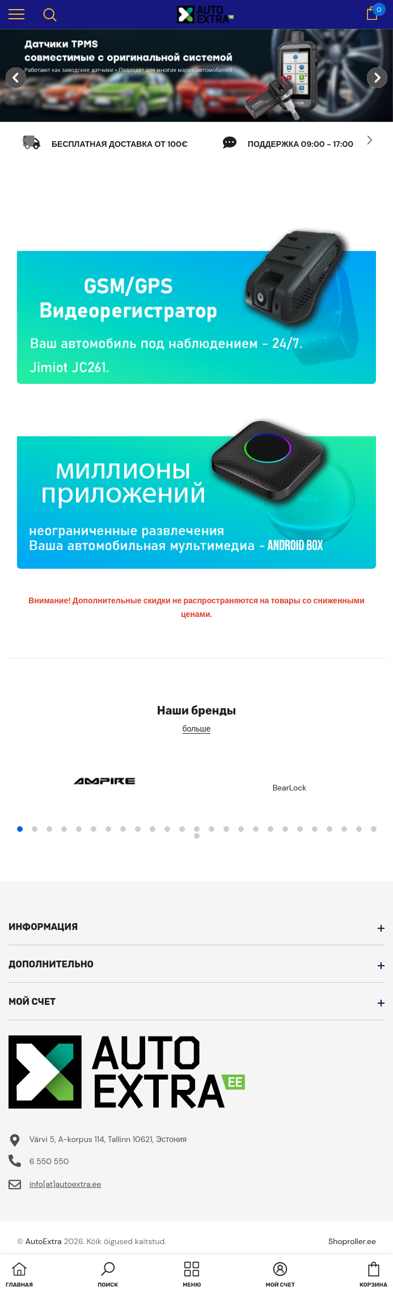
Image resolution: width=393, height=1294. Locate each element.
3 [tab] (49, 829)
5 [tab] (79, 829)
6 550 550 (49, 1161)
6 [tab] (93, 829)
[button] (108, 1276)
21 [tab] (315, 829)
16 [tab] (241, 829)
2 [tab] (34, 829)
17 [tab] (256, 829)
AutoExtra (44, 1241)
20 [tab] (300, 829)
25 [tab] (374, 829)
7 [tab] (108, 829)
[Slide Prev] (24, 140)
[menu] (16, 14)
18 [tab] (270, 829)
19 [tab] (285, 829)
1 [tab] (20, 829)
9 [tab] (138, 829)
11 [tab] (167, 829)
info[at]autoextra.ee (65, 1184)
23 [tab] (344, 829)
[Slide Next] (368, 140)
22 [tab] (329, 829)
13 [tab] (197, 829)
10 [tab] (152, 829)
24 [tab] (359, 829)
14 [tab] (211, 829)
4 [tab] (64, 829)
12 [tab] (182, 829)
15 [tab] (226, 829)
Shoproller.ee (352, 1241)
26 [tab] (197, 836)
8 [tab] (123, 829)
